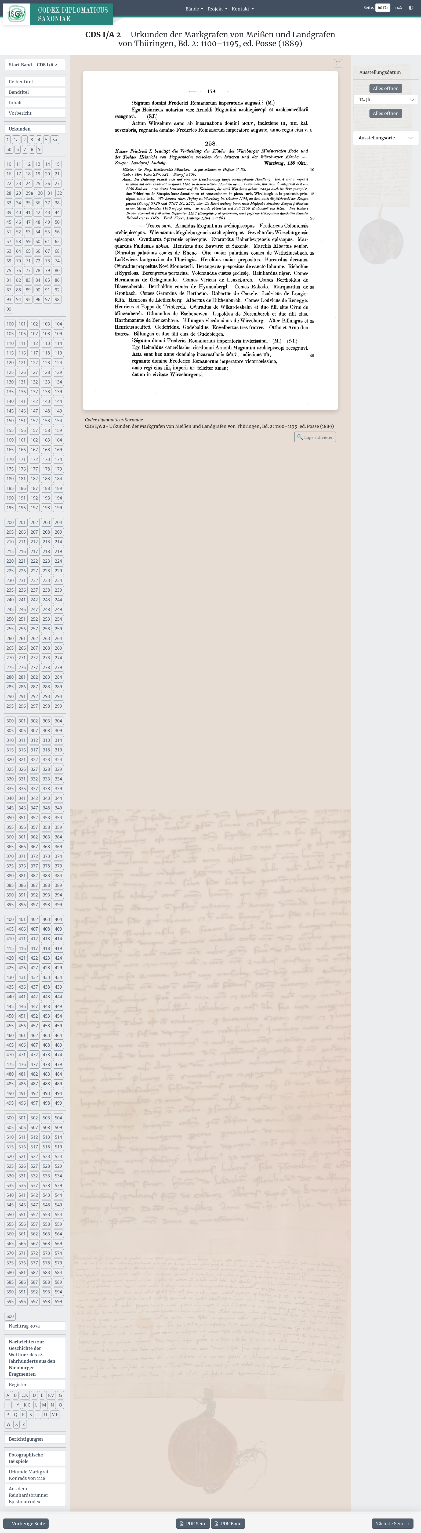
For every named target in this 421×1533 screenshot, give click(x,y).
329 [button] (58, 769)
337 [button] (34, 788)
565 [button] (10, 1243)
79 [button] (47, 270)
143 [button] (46, 401)
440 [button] (10, 997)
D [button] (34, 1395)
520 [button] (10, 1156)
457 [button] (34, 1026)
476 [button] (22, 1064)
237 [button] (34, 590)
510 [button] (10, 1137)
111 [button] (22, 343)
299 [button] (58, 706)
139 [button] (58, 392)
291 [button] (22, 696)
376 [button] (22, 866)
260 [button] (10, 638)
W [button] (8, 1424)
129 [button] (58, 372)
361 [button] (22, 837)
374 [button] (58, 856)
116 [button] (22, 353)
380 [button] (10, 875)
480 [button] (10, 1074)
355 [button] (10, 827)
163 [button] (46, 440)
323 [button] (46, 759)
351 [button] (22, 817)
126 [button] (22, 372)
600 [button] (10, 1316)
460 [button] (10, 1035)
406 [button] (22, 929)
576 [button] (22, 1263)
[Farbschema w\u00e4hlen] (411, 7)
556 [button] (22, 1224)
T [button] (38, 1415)
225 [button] (10, 571)
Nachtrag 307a (24, 1326)
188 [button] (46, 488)
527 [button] (34, 1166)
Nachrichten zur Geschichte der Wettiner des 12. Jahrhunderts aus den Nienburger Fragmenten (32, 1358)
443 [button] (46, 997)
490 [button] (10, 1093)
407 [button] (34, 929)
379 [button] (58, 866)
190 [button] (10, 498)
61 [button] (47, 241)
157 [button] (34, 430)
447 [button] (34, 1006)
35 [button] (28, 203)
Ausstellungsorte (377, 137)
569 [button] (58, 1243)
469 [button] (58, 1045)
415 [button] (10, 948)
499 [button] (58, 1103)
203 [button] (46, 522)
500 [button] (10, 1118)
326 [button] (22, 769)
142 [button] (34, 401)
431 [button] (22, 977)
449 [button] (58, 1006)
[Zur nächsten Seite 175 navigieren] (392, 1523)
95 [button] (28, 299)
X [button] (16, 1424)
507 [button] (34, 1127)
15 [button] (57, 164)
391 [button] (22, 895)
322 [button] (34, 759)
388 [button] (46, 885)
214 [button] (58, 542)
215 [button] (10, 551)
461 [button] (22, 1035)
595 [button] (10, 1301)
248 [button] (46, 609)
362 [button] (34, 837)
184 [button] (58, 479)
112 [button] (34, 343)
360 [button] (10, 837)
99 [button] (8, 309)
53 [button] (28, 232)
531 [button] (22, 1176)
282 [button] (34, 677)
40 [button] (18, 212)
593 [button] (46, 1292)
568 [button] (46, 1243)
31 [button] (50, 193)
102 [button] (34, 324)
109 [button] (58, 334)
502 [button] (34, 1118)
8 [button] (32, 149)
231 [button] (22, 580)
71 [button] (28, 261)
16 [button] (8, 174)
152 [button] (34, 421)
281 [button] (22, 677)
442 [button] (34, 997)
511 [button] (22, 1137)
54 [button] (37, 232)
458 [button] (46, 1026)
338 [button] (46, 788)
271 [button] (22, 658)
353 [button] (46, 817)
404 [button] (58, 919)
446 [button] (22, 1006)
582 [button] (34, 1272)
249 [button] (58, 609)
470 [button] (10, 1055)
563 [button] (46, 1234)
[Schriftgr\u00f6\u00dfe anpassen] (398, 7)
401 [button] (22, 919)
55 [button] (47, 232)
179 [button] (58, 469)
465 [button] (10, 1045)
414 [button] (58, 939)
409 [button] (58, 929)
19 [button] (37, 174)
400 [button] (10, 919)
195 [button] (10, 508)
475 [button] (10, 1064)
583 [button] (46, 1272)
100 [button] (10, 324)
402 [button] (34, 919)
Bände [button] (193, 9)
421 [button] (22, 958)
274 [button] (58, 658)
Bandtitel (19, 92)
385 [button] (10, 885)
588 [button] (46, 1282)
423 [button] (46, 958)
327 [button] (34, 769)
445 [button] (10, 1006)
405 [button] (10, 929)
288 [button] (46, 687)
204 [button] (58, 522)
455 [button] (10, 1026)
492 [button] (34, 1093)
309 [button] (58, 730)
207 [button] (34, 532)
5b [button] (9, 149)
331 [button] (22, 779)
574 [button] (58, 1253)
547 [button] (34, 1205)
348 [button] (46, 808)
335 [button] (10, 788)
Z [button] (24, 1424)
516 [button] (22, 1147)
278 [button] (46, 667)
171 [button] (22, 459)
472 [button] (34, 1055)
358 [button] (46, 827)
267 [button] (34, 648)
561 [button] (22, 1234)
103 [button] (46, 324)
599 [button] (58, 1301)
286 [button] (22, 687)
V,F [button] (55, 1415)
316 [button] (22, 750)
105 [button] (10, 334)
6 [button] (17, 149)
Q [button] (15, 1415)
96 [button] (37, 299)
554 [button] (58, 1214)
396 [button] (22, 904)
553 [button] (46, 1214)
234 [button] (58, 580)
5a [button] (54, 140)
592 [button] (34, 1292)
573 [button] (46, 1253)
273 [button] (46, 658)
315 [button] (10, 750)
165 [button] (10, 450)
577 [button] (34, 1263)
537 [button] (34, 1185)
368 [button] (46, 846)
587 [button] (34, 1282)
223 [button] (46, 561)
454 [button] (58, 1016)
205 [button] (10, 532)
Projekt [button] (216, 9)
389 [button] (58, 885)
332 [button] (34, 779)
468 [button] (46, 1045)
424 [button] (58, 958)
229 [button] (58, 571)
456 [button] (22, 1026)
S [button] (31, 1415)
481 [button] (22, 1074)
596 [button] (22, 1301)
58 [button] (18, 241)
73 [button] (47, 261)
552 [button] (34, 1214)
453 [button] (46, 1016)
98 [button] (57, 299)
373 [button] (46, 856)
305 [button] (10, 730)
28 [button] (8, 193)
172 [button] (34, 459)
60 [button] (37, 241)
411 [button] (22, 939)
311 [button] (22, 740)
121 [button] (22, 363)
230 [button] (10, 580)
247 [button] (34, 609)
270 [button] (10, 658)
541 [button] (22, 1195)
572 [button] (34, 1253)
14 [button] (47, 164)
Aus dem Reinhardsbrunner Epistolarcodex (28, 1495)
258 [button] (46, 629)
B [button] (15, 1395)
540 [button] (10, 1195)
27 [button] (57, 183)
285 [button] (10, 687)
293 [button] (46, 696)
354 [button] (58, 817)
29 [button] (18, 193)
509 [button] (58, 1127)
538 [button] (46, 1185)
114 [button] (58, 343)
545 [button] (10, 1205)
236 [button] (22, 590)
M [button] (44, 1405)
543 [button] (46, 1195)
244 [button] (58, 600)
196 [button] (22, 508)
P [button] (7, 1415)
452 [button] (34, 1016)
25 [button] (37, 183)
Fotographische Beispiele (26, 1458)
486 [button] (22, 1084)
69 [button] (8, 261)
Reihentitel (21, 81)
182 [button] (34, 479)
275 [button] (10, 667)
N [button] (52, 1405)
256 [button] (22, 629)
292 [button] (34, 696)
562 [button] (34, 1234)
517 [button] (34, 1147)
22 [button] (8, 183)
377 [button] (34, 866)
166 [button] (22, 450)
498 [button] (46, 1103)
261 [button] (22, 638)
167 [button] (34, 450)
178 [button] (46, 469)
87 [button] (8, 290)
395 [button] (10, 904)
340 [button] (10, 798)
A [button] (7, 1395)
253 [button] (46, 619)
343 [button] (46, 798)
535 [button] (10, 1185)
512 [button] (34, 1137)
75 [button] (8, 270)
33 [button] (8, 203)
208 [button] (46, 532)
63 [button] (8, 251)
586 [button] (22, 1282)
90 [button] (37, 290)
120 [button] (10, 363)
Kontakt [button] (241, 9)
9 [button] (39, 149)
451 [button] (22, 1016)
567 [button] (34, 1243)
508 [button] (46, 1127)
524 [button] (58, 1156)
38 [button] (57, 203)
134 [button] (58, 382)
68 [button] (57, 251)
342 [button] (34, 798)
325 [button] (10, 769)
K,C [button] (27, 1405)
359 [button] (58, 827)
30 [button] (40, 193)
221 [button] (22, 561)
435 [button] (10, 987)
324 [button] (58, 759)
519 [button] (58, 1147)
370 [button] (10, 856)
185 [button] (10, 488)
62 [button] (57, 241)
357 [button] (34, 827)
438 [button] (46, 987)
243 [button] (46, 600)
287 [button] (34, 687)
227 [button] (34, 571)
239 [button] (58, 590)
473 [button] (46, 1055)
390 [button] (10, 895)
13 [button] (37, 164)
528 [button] (46, 1166)
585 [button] (10, 1282)
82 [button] (18, 280)
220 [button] (10, 561)
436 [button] (22, 987)
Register (18, 1384)
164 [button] (58, 440)
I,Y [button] (16, 1405)
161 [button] (22, 440)
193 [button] (46, 498)
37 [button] (47, 203)
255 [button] (10, 629)
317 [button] (34, 750)
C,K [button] (24, 1395)
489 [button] (58, 1084)
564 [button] (58, 1234)
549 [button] (58, 1205)
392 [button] (34, 895)
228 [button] (46, 571)
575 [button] (10, 1263)
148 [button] (46, 411)
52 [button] (18, 232)
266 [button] (22, 648)
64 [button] (18, 251)
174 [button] (58, 459)
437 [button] (34, 987)
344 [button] (58, 798)
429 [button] (58, 968)
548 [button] (46, 1205)
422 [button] (34, 958)
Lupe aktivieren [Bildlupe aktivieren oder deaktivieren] (315, 436)
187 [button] (34, 488)
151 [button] (22, 421)
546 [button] (22, 1205)
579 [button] (58, 1263)
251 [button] (22, 619)
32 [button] (59, 193)
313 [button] (46, 740)
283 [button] (46, 677)
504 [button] (58, 1118)
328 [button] (46, 769)
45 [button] (8, 222)
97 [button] (47, 299)
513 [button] (46, 1137)
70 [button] (18, 261)
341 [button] (22, 798)
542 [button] (34, 1195)
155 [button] (10, 430)
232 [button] (34, 580)
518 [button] (46, 1147)
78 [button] (37, 270)
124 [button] (58, 363)
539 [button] (58, 1185)
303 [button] (46, 721)
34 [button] (18, 203)
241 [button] (22, 600)
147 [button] (34, 411)
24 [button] (28, 183)
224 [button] (58, 561)
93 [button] (8, 299)
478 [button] (46, 1064)
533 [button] (46, 1176)
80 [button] (57, 270)
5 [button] (46, 140)
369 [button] (58, 846)
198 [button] (46, 508)
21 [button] (57, 174)
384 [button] (58, 875)
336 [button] (22, 788)
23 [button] (18, 183)
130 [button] (10, 382)
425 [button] (10, 968)
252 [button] (34, 619)
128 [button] (46, 372)
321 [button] (22, 759)
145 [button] (10, 411)
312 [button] (34, 740)
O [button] (60, 1405)
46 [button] (18, 222)
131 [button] (22, 382)
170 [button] (10, 459)
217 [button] (34, 551)
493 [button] (46, 1093)
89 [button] (28, 290)
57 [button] (8, 241)
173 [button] (46, 459)
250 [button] (10, 619)
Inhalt (15, 102)
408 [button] (46, 929)
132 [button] (34, 382)
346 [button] (22, 808)
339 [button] (58, 788)
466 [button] (22, 1045)
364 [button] (58, 837)
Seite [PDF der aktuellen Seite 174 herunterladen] (193, 1523)
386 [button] (22, 885)
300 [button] (10, 721)
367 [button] (34, 846)
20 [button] (47, 174)
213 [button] (46, 542)
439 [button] (58, 987)
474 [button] (58, 1055)
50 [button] (57, 222)
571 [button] (22, 1253)
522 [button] (34, 1156)
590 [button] (10, 1292)
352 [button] (34, 817)
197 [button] (34, 508)
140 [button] (10, 401)
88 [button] (18, 290)
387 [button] (34, 885)
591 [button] (22, 1292)
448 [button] (46, 1006)
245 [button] (10, 609)
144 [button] (58, 401)
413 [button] (46, 939)
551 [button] (22, 1214)
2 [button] (24, 140)
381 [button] (22, 875)
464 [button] (58, 1035)
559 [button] (58, 1224)
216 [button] (22, 551)
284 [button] (58, 677)
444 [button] (58, 997)
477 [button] (34, 1064)
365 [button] (10, 846)
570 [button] (10, 1253)
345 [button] (10, 808)
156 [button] (22, 430)
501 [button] (22, 1118)
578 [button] (46, 1263)
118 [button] (46, 353)
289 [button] (58, 687)
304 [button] (58, 721)
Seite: (369, 7)
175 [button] (10, 469)
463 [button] (46, 1035)
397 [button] (34, 904)
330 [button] (10, 779)
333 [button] (46, 779)
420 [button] (10, 958)
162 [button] (34, 440)
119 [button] (58, 353)
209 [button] (58, 532)
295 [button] (10, 706)
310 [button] (10, 740)
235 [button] (10, 590)
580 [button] (10, 1272)
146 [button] (22, 411)
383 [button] (46, 875)
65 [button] (28, 251)
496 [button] (22, 1103)
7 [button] (25, 149)
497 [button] (34, 1103)
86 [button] (57, 280)
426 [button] (22, 968)
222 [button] (34, 561)
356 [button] (22, 827)
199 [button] (58, 508)
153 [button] (46, 421)
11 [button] (18, 164)
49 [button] (47, 222)
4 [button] (39, 140)
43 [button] (47, 212)
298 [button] (46, 706)
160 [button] (10, 440)
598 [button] (46, 1301)
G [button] (60, 1395)
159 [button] (58, 430)
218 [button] (46, 551)
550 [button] (10, 1214)
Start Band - (33, 64)
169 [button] (58, 450)
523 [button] (46, 1156)
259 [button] (58, 629)
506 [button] (22, 1127)
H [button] (8, 1405)
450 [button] (10, 1016)
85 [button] (47, 280)
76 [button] (18, 270)
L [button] (36, 1405)
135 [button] (10, 392)
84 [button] (37, 280)
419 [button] (58, 948)
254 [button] (58, 619)
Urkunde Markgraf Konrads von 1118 (28, 1475)
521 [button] (22, 1156)
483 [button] (46, 1074)
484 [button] (58, 1074)
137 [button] (34, 392)
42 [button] (37, 212)
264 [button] (58, 638)
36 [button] (37, 203)
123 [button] (46, 363)
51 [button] (8, 232)
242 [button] (34, 600)
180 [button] (10, 479)
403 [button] (46, 919)
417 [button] (34, 948)
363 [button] (46, 837)
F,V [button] (51, 1395)
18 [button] (28, 174)
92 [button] (57, 290)
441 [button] (22, 997)
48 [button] (37, 222)
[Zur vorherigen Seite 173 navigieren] (26, 1523)
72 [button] (37, 261)
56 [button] (57, 232)
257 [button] (34, 629)
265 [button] (10, 648)
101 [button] (22, 324)
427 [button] (34, 968)
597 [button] (34, 1301)
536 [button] (22, 1185)
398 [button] (46, 904)
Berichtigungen (26, 1439)
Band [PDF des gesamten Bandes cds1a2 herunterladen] (228, 1523)
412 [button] (34, 939)
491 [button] (22, 1093)
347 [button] (34, 808)
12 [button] (28, 164)
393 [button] (46, 895)
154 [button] (58, 421)
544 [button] (58, 1195)
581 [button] (22, 1272)
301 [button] (22, 721)
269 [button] (58, 648)
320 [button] (10, 759)
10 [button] (8, 164)
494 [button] (58, 1093)
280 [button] (10, 677)
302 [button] (34, 721)
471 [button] (22, 1055)
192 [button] (34, 498)
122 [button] (34, 363)
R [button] (23, 1415)
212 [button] (34, 542)
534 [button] (58, 1176)
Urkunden (20, 129)
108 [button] (46, 334)
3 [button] (32, 140)
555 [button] (10, 1224)
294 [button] (58, 696)
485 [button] (10, 1084)
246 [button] (22, 609)
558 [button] (46, 1224)
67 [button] (47, 251)
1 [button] (7, 140)
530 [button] (10, 1176)
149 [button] (58, 411)
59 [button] (28, 241)
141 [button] (22, 401)
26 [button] (47, 183)
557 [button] (34, 1224)
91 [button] (47, 290)
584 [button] (58, 1272)
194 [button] (58, 498)
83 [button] (28, 280)
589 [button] (58, 1282)
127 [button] (34, 372)
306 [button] (22, 730)
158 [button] (46, 430)
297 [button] (34, 706)
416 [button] (22, 948)
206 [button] (22, 532)
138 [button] (46, 392)
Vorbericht (20, 113)
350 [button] (10, 817)
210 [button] (10, 542)
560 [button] (10, 1234)
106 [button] (22, 334)
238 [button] (46, 590)
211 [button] (22, 542)
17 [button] (18, 174)
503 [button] (46, 1118)
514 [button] (58, 1137)
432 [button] (34, 977)
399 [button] (58, 904)
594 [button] (58, 1292)
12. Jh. (365, 99)
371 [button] (22, 856)
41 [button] (28, 212)
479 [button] (58, 1064)
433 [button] (46, 977)
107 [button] (34, 334)
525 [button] (10, 1166)
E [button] (42, 1395)
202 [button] (34, 522)
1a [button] (16, 140)
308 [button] (46, 730)
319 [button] (58, 750)
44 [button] (57, 212)
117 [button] (34, 353)
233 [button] (46, 580)
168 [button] (46, 450)
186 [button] (22, 488)
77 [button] (28, 270)
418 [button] (46, 948)
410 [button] (10, 939)
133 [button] (46, 382)
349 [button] (58, 808)
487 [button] (34, 1084)
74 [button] (57, 261)
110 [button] (10, 343)
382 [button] (34, 875)
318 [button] (46, 750)
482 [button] (34, 1074)
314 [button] (58, 740)
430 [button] (10, 977)
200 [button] (10, 522)
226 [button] (22, 571)
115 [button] (10, 353)
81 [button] (8, 280)
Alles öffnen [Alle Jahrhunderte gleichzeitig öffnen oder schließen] (386, 88)
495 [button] (10, 1103)
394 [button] (58, 895)
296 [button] (22, 706)
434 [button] (58, 977)
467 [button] (34, 1045)
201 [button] (22, 522)
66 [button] (37, 251)
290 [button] (10, 696)
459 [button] (58, 1026)
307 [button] (34, 730)
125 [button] (10, 372)
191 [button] (22, 498)
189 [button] (58, 488)
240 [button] (10, 600)
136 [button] (22, 392)
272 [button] (34, 658)
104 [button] (58, 324)
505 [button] (10, 1127)
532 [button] (34, 1176)
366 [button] (22, 846)
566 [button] (22, 1243)
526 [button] (22, 1166)
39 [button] (8, 212)
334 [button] (58, 779)
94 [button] (18, 299)
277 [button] (34, 667)
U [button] (45, 1415)
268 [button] (46, 648)
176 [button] (22, 469)
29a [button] (29, 193)
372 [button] (34, 856)
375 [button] (10, 866)
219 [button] (58, 551)
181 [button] (22, 479)
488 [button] (46, 1084)
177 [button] (34, 469)
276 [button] (22, 667)
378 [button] (46, 866)
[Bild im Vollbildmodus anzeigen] (338, 63)
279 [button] (58, 667)
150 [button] (10, 421)
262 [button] (34, 638)
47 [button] (28, 222)
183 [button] (46, 479)
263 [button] (46, 638)
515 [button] (10, 1147)
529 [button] (58, 1166)
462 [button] (34, 1035)
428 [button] (46, 968)
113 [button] (46, 343)
